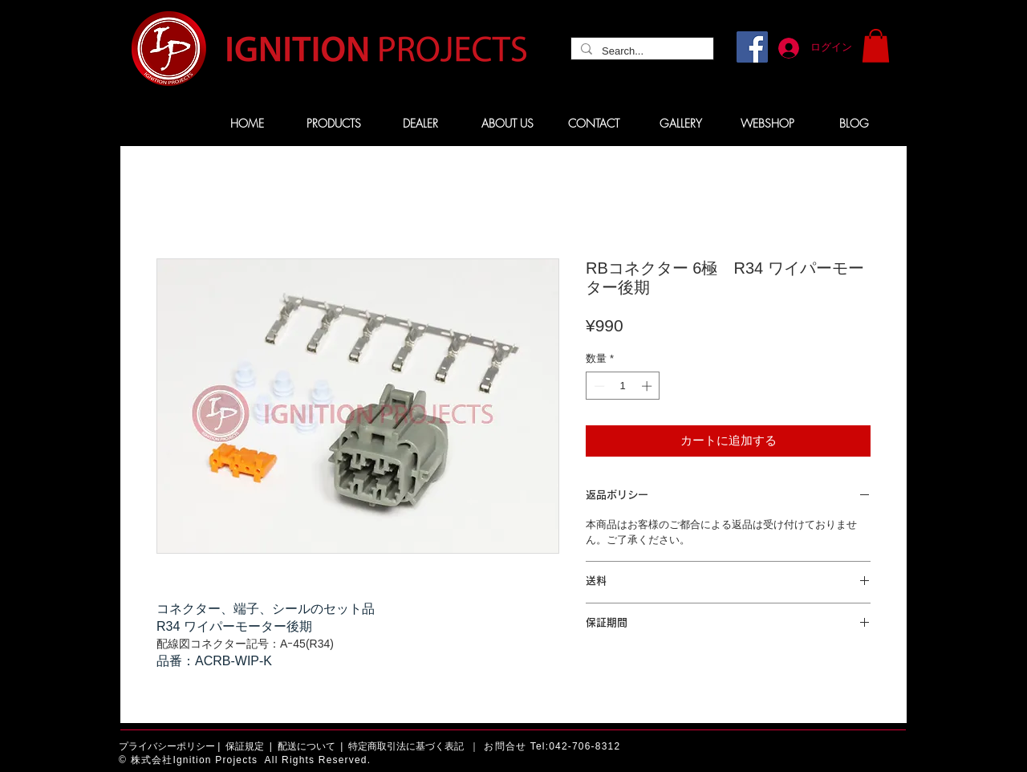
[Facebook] (752, 47)
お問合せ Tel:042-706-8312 (552, 746)
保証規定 (244, 746)
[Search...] (641, 51)
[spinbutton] (623, 386)
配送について (306, 746)
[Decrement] (597, 386)
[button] (876, 46)
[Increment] (648, 386)
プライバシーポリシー (167, 746)
